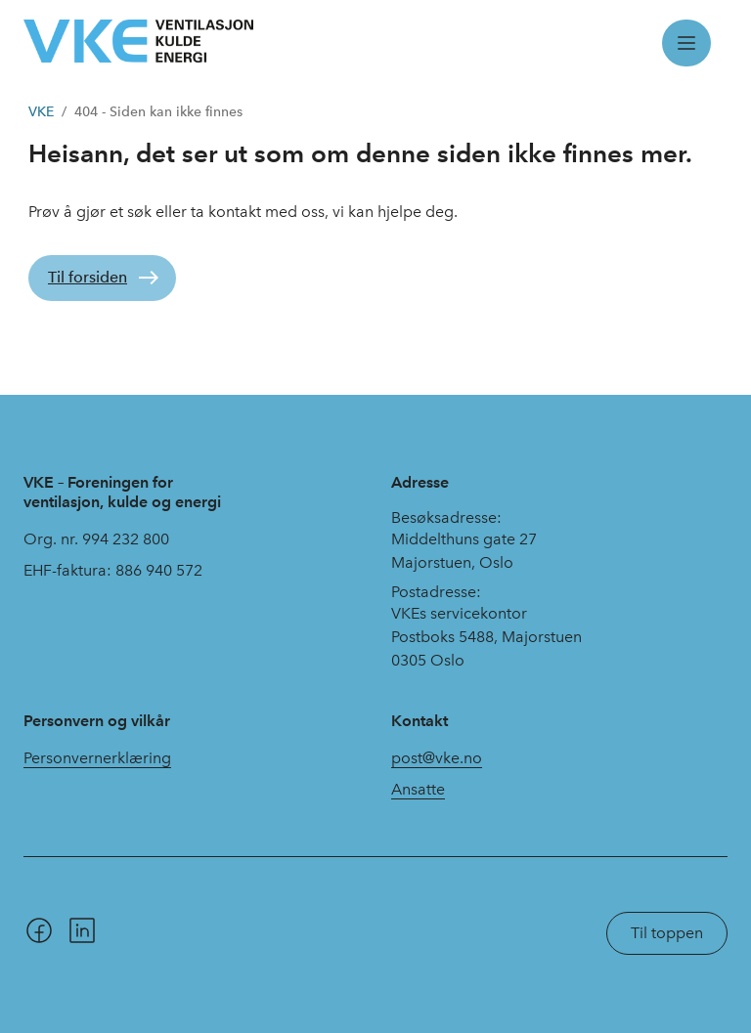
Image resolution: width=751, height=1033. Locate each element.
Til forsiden (87, 277)
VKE (41, 112)
